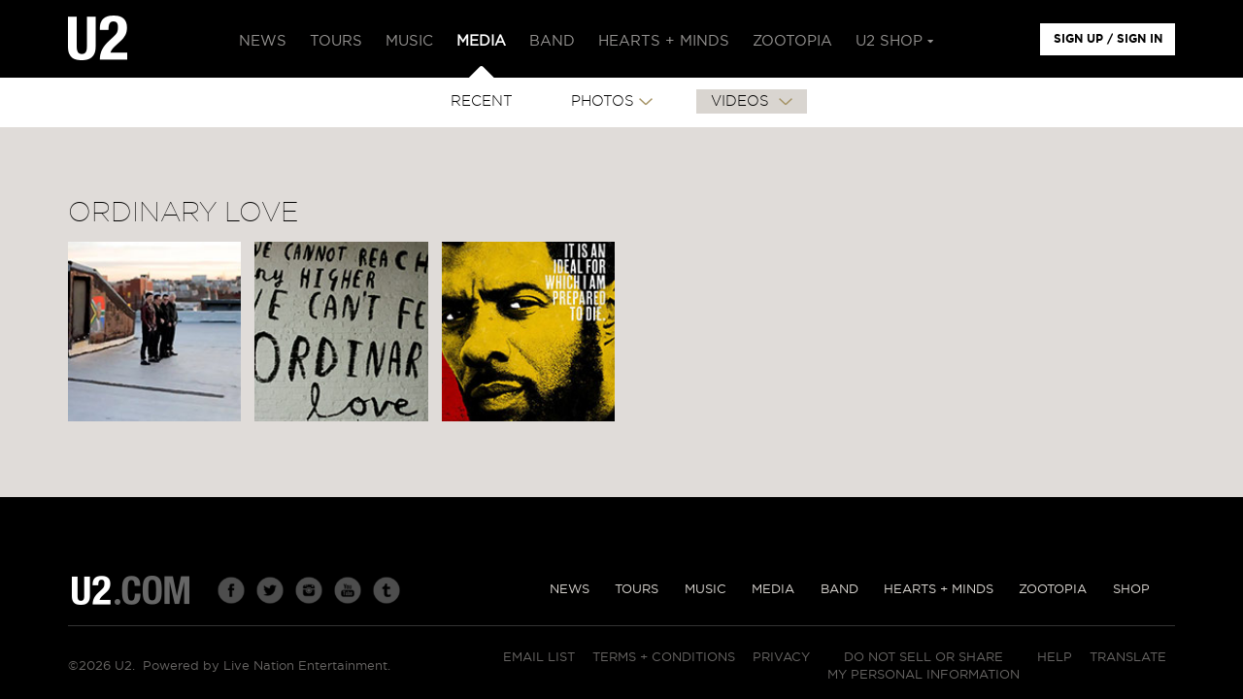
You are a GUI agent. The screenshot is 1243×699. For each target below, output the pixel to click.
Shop (1131, 589)
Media (773, 589)
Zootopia (1053, 589)
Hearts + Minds (938, 589)
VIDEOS (742, 101)
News (569, 589)
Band (839, 589)
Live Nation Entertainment (305, 666)
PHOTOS (602, 101)
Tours (636, 589)
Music (705, 589)
